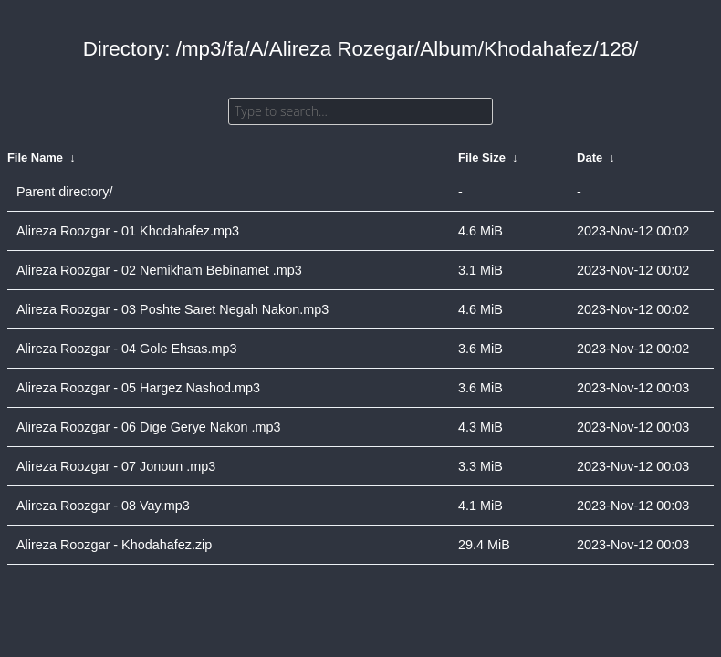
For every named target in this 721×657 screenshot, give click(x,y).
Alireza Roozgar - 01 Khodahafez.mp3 (127, 231)
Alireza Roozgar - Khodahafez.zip (114, 544)
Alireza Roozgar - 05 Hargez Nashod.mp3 (138, 388)
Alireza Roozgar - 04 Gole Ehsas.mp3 (126, 348)
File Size (482, 157)
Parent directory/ (64, 191)
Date (589, 157)
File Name (35, 157)
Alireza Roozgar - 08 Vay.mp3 (103, 505)
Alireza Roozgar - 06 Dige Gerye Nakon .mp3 (148, 427)
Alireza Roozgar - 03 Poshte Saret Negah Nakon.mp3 (172, 309)
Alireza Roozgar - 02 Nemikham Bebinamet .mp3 (159, 270)
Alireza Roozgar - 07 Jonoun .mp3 (115, 466)
